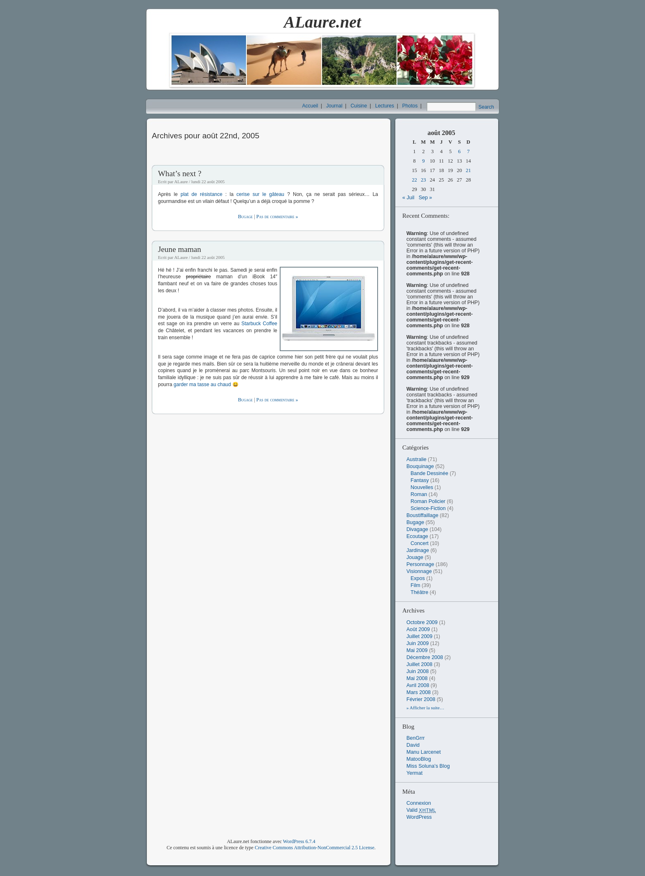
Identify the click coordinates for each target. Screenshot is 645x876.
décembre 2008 (424, 657)
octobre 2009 (422, 622)
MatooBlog (418, 759)
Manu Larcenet (423, 752)
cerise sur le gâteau (260, 194)
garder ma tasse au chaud (202, 384)
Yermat (414, 773)
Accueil (310, 106)
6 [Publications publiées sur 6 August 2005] (459, 151)
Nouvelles (422, 487)
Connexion (418, 803)
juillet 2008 (419, 664)
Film (415, 585)
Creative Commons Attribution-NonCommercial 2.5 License (314, 847)
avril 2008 (417, 685)
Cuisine (358, 106)
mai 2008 (416, 678)
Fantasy (420, 480)
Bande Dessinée (429, 473)
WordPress (419, 817)
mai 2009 (416, 650)
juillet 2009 (419, 636)
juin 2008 (417, 671)
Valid (421, 810)
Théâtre (419, 592)
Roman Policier (428, 501)
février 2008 (420, 699)
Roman (419, 494)
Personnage (420, 564)
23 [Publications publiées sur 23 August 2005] (423, 180)
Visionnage (419, 571)
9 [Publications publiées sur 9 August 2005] (423, 161)
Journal (334, 106)
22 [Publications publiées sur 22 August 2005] (414, 180)
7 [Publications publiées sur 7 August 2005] (468, 151)
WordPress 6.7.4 (299, 841)
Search (486, 107)
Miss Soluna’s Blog (428, 766)
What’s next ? (180, 173)
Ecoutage (417, 536)
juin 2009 (417, 643)
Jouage (414, 557)
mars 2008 (418, 692)
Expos (418, 578)
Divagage (417, 529)
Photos (410, 106)
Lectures (384, 106)
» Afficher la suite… (425, 707)
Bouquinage (420, 466)
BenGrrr (415, 738)
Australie (416, 459)
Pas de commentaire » (277, 216)
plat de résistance (202, 194)
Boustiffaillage (422, 515)
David (413, 745)
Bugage (245, 216)
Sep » (425, 197)
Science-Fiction (428, 508)
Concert (420, 543)
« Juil (408, 197)
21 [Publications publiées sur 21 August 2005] (468, 170)
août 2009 (418, 629)
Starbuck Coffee (259, 323)
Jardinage (417, 550)
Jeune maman (179, 249)
